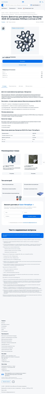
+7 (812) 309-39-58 (5, 361)
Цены (2, 329)
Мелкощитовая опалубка (6, 339)
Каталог (3, 322)
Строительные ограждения (7, 347)
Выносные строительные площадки (8, 335)
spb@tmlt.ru (4, 369)
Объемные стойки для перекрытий (8, 342)
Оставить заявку (32, 232)
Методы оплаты (29, 86)
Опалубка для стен (5, 344)
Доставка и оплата (5, 324)
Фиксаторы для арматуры (7, 184)
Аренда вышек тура (28, 8)
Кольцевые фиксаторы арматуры (31, 184)
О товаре (4, 86)
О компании (3, 326)
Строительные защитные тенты (8, 346)
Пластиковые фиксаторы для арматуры (10, 204)
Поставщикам (4, 331)
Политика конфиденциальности (8, 392)
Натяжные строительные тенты (30, 194)
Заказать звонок (6, 381)
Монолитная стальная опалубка (9, 194)
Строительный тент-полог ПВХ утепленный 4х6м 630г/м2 (30, 169)
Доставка (21, 86)
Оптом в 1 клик (22, 64)
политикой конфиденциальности (30, 238)
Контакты (20, 8)
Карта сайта (4, 390)
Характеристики (12, 86)
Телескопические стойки (6, 349)
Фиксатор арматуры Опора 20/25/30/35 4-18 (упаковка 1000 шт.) (11, 169)
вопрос (3, 22)
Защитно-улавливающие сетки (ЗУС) (9, 337)
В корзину (22, 61)
